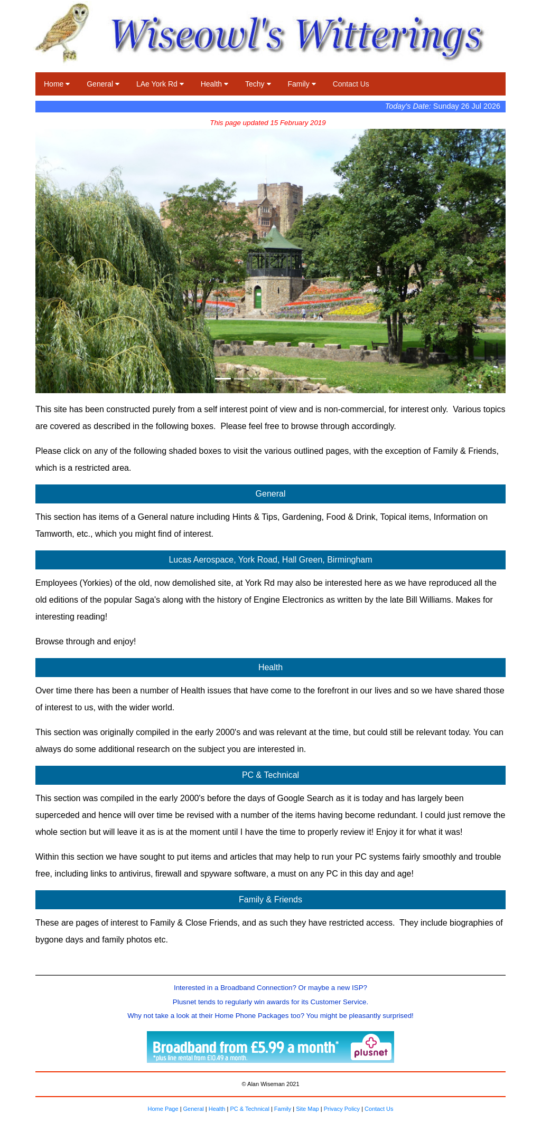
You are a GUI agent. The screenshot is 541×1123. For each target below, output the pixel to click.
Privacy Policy (342, 1109)
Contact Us (351, 84)
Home (57, 84)
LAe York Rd (160, 84)
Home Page (162, 1109)
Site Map (307, 1109)
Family (302, 84)
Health (214, 84)
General (103, 84)
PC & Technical (249, 1109)
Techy (257, 84)
